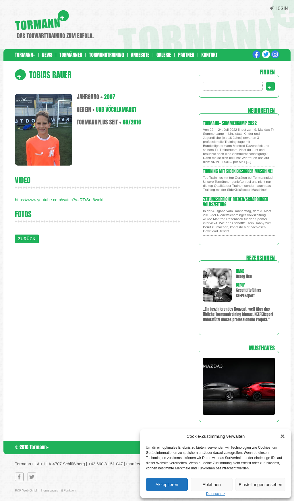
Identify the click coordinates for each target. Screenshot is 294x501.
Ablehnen (211, 484)
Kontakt (209, 55)
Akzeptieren (166, 484)
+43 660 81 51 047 (105, 464)
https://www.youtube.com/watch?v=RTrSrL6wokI (59, 199)
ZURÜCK (27, 239)
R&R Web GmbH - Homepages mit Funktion (45, 490)
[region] (239, 386)
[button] (282, 436)
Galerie (163, 55)
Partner (186, 55)
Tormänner (70, 55)
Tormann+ (25, 55)
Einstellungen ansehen (260, 484)
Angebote (140, 55)
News (47, 55)
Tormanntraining (106, 55)
